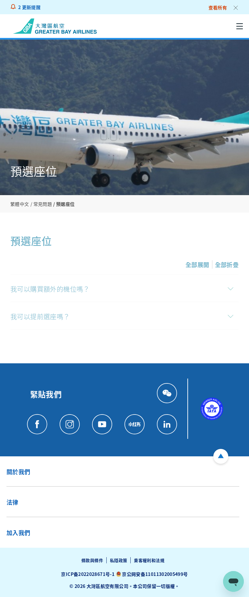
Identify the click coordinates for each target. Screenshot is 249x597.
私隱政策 (118, 560)
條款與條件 (92, 560)
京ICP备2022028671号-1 (87, 574)
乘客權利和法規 (149, 560)
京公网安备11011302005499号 (155, 574)
